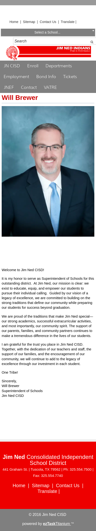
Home (14, 22)
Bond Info (46, 76)
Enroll (32, 66)
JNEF (9, 87)
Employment (16, 76)
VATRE (50, 87)
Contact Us (48, 22)
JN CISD (12, 66)
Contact (29, 87)
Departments (58, 66)
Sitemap (29, 22)
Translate (68, 22)
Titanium (57, 524)
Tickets (70, 76)
